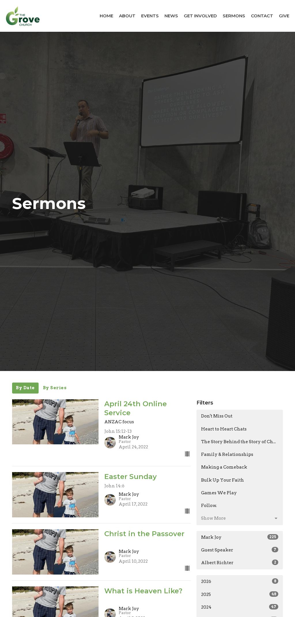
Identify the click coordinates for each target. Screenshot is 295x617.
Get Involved (200, 15)
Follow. (209, 505)
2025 (239, 594)
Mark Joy (239, 537)
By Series (55, 387)
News (171, 15)
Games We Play (219, 492)
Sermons (234, 15)
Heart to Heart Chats (224, 429)
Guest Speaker (239, 550)
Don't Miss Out (216, 416)
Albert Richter (239, 562)
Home (106, 15)
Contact (262, 15)
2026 (239, 581)
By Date (25, 387)
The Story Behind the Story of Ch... (238, 441)
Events (150, 15)
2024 (239, 607)
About (127, 15)
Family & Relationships (227, 454)
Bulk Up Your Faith (222, 480)
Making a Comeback (224, 467)
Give (284, 15)
